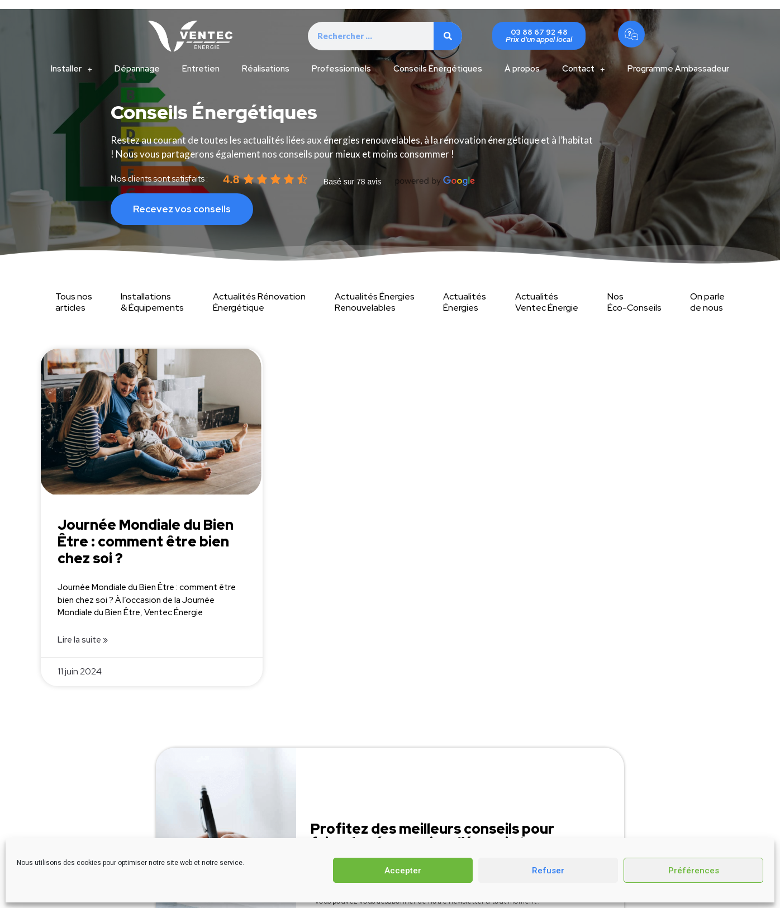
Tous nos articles (73, 302)
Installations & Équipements (152, 302)
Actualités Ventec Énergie (546, 302)
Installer (71, 69)
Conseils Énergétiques (437, 68)
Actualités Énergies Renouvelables (375, 302)
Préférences (693, 871)
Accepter (402, 871)
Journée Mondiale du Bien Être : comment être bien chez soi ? (146, 542)
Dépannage (137, 68)
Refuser (548, 871)
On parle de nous (707, 302)
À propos (522, 68)
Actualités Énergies (464, 302)
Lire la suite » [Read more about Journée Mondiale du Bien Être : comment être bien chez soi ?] (83, 639)
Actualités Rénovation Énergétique (259, 302)
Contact (583, 69)
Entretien (201, 68)
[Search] (448, 36)
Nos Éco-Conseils (634, 302)
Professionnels (341, 68)
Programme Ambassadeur (678, 68)
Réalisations (265, 68)
